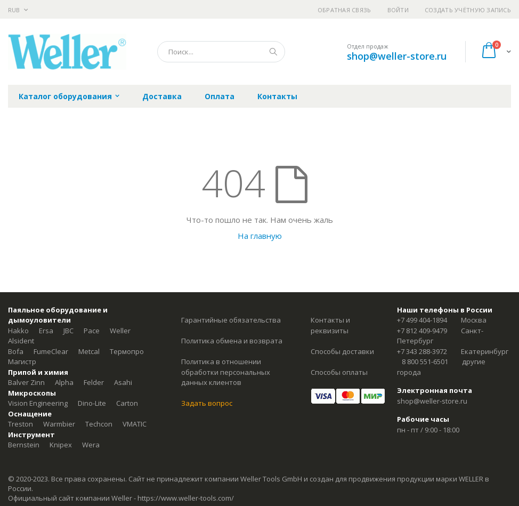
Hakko (18, 330)
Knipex (61, 444)
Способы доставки (342, 351)
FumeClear (51, 351)
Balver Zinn (26, 382)
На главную (260, 235)
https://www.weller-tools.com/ (185, 498)
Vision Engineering (38, 403)
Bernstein (23, 444)
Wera (91, 444)
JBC (68, 330)
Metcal (89, 351)
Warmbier (59, 424)
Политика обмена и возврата (231, 341)
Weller (120, 330)
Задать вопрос (206, 403)
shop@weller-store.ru (397, 56)
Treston (20, 424)
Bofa (15, 351)
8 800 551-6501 (425, 361)
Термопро (127, 351)
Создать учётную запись (468, 10)
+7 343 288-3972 (422, 351)
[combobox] (221, 51)
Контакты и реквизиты (330, 325)
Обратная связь (344, 10)
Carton (127, 403)
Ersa (46, 330)
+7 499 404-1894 (422, 320)
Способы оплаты (339, 372)
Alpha (64, 382)
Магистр (22, 361)
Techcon (98, 424)
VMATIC (135, 424)
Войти (398, 10)
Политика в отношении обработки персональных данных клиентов (225, 372)
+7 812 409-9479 (422, 330)
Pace (92, 330)
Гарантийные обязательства (231, 320)
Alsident (21, 341)
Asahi (123, 382)
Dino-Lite (92, 403)
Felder (94, 382)
